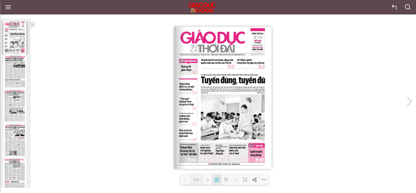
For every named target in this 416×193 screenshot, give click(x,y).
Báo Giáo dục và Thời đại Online (202, 7)
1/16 (196, 179)
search (408, 7)
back (394, 7)
